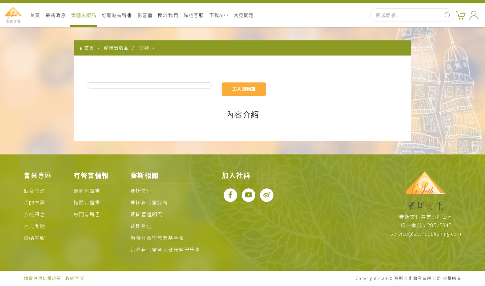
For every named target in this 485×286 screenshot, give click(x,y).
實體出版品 (83, 15)
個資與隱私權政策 (42, 278)
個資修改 (34, 191)
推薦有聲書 (86, 203)
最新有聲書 (86, 191)
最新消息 (55, 15)
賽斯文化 (141, 191)
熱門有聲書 (86, 214)
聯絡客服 (194, 15)
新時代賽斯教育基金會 (157, 238)
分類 (144, 47)
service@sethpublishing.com (425, 234)
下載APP (218, 15)
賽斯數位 (141, 226)
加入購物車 (244, 89)
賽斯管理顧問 (146, 214)
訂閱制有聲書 (117, 15)
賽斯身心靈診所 (149, 203)
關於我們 (168, 15)
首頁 (35, 15)
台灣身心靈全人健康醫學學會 (165, 250)
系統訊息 (34, 214)
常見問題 (244, 15)
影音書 (145, 15)
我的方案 (34, 203)
